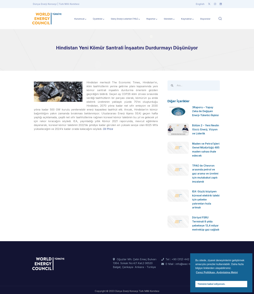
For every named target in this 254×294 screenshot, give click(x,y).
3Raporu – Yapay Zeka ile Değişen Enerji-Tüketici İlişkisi (205, 111)
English (200, 3)
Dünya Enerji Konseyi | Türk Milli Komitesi (56, 4)
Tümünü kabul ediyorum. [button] (211, 284)
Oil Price (108, 129)
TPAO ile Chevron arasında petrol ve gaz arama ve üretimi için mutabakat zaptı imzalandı (205, 172)
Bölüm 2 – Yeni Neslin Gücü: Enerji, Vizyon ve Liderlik (205, 129)
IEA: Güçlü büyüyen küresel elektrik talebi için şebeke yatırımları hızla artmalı (206, 198)
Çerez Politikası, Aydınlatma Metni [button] (217, 272)
